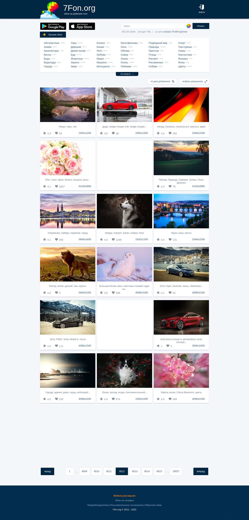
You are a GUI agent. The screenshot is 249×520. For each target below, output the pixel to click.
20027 (176, 471)
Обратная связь (153, 505)
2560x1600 (141, 133)
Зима (74, 66)
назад (47, 471)
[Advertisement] (124, 165)
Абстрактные (51, 43)
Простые (154, 50)
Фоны (181, 62)
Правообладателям (97, 505)
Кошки (100, 47)
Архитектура (51, 50)
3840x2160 (85, 292)
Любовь (101, 54)
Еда (73, 54)
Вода (47, 58)
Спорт (181, 43)
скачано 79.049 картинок (175, 32)
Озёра (124, 54)
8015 (159, 471)
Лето (99, 50)
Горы (74, 43)
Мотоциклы (103, 66)
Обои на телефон (124, 500)
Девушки (76, 47)
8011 (109, 471)
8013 (134, 471)
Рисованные (156, 62)
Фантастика (185, 54)
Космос (101, 43)
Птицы (152, 54)
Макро (100, 58)
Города (48, 66)
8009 (84, 471)
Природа (154, 47)
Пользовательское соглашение (126, 505)
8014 (147, 471)
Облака (125, 50)
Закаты (75, 62)
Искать (200, 26)
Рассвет (153, 58)
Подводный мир (158, 43)
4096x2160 (141, 292)
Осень (124, 62)
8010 (96, 471)
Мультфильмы (129, 43)
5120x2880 (85, 186)
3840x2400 (85, 239)
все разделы (127, 74)
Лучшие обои (52, 34)
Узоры (181, 50)
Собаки (153, 66)
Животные (77, 58)
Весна (47, 54)
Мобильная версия (124, 496)
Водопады (50, 62)
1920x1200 (85, 133)
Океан (124, 58)
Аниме (47, 47)
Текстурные (185, 47)
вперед (201, 471)
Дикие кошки (78, 50)
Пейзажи (126, 66)
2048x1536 (198, 133)
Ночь (124, 47)
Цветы (182, 66)
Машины (102, 62)
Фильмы (183, 58)
